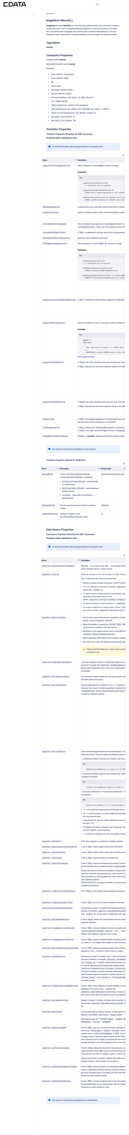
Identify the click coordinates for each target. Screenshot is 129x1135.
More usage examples (86, 357)
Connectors (49, 13)
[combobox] (110, 4)
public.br (124, 774)
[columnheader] (59, 160)
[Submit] (97, 4)
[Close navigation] (33, 14)
